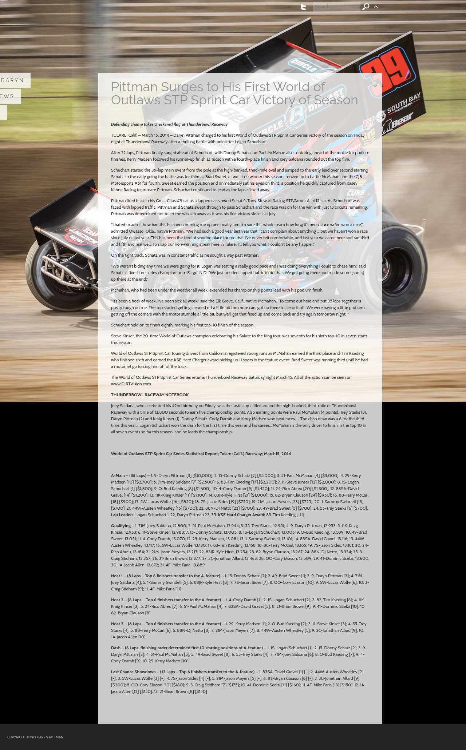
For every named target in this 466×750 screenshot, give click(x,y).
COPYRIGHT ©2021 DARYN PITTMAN (35, 737)
